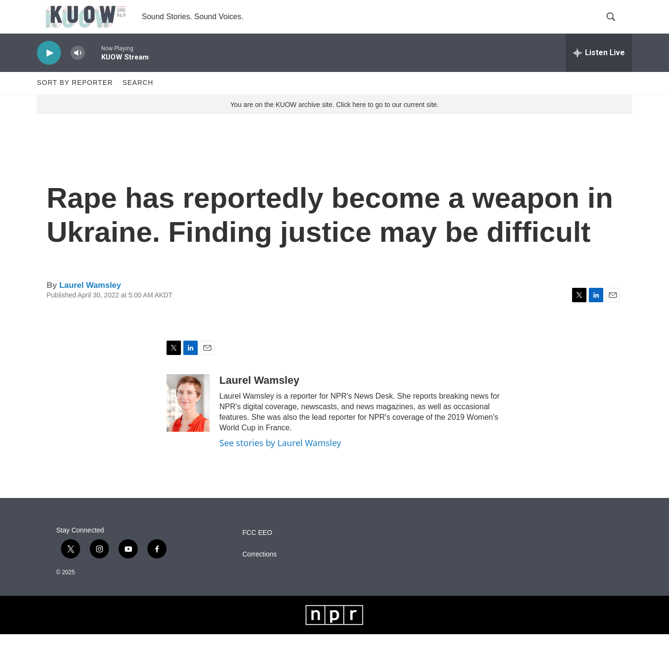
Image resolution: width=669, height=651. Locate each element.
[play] (49, 69)
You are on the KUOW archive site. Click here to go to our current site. (334, 121)
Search (137, 100)
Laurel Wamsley (90, 302)
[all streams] (599, 69)
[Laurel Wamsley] (188, 420)
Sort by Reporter (75, 100)
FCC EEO (257, 549)
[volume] (78, 70)
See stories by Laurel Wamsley (280, 459)
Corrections (259, 571)
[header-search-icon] (617, 25)
